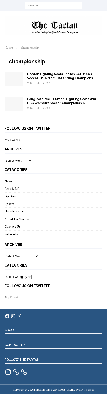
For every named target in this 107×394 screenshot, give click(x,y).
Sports (9, 204)
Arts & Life (12, 188)
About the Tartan (17, 219)
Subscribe (11, 234)
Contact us (15, 345)
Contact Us (12, 226)
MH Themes (86, 389)
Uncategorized (15, 211)
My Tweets (12, 139)
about (10, 330)
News (8, 181)
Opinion (10, 196)
